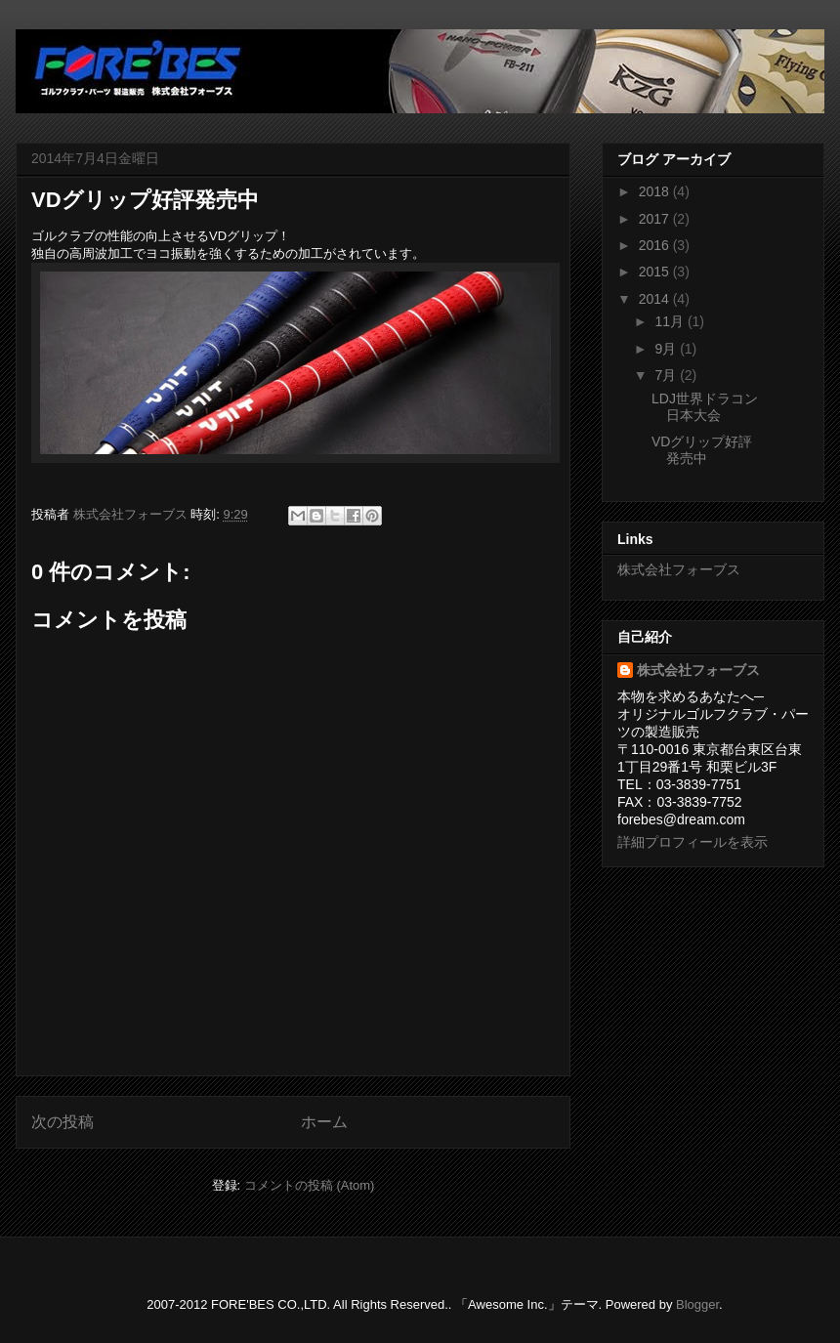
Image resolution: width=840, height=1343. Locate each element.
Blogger (697, 1304)
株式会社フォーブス (678, 569)
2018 (656, 191)
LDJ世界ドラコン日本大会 (704, 407)
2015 (656, 271)
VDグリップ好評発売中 (701, 450)
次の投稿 (62, 1121)
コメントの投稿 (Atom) (309, 1185)
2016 (656, 245)
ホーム (324, 1121)
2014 (656, 299)
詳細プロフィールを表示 (692, 842)
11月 (670, 321)
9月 (667, 349)
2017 (656, 219)
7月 (667, 375)
